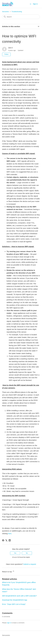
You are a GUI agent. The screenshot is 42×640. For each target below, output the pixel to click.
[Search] (21, 17)
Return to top (8, 571)
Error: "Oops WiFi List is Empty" (14, 604)
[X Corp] (6, 540)
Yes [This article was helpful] (15, 553)
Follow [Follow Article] (6, 54)
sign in (9, 623)
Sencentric (5, 11)
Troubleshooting (17, 11)
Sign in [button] (35, 4)
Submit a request (29, 564)
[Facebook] (3, 540)
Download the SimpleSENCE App (14, 600)
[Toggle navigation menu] (30, 4)
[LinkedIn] (10, 540)
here (9, 533)
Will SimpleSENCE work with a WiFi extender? (19, 596)
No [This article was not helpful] (27, 553)
